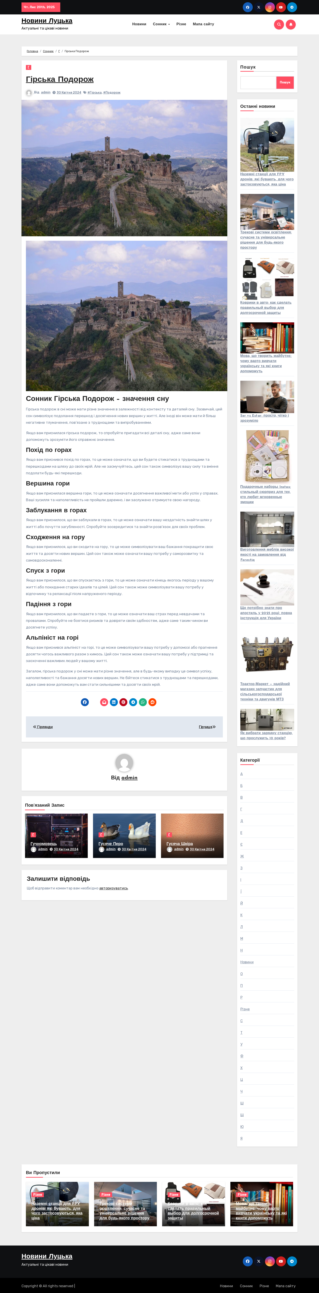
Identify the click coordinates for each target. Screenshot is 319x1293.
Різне (181, 24)
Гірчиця (207, 727)
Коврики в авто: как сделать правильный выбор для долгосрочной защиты (266, 308)
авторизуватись (113, 887)
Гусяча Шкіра (180, 844)
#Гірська (95, 93)
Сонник (160, 24)
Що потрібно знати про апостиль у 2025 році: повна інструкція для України (266, 613)
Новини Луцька (46, 21)
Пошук (248, 67)
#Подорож (112, 93)
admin (46, 92)
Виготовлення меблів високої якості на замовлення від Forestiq (267, 555)
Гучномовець (44, 844)
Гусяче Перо (111, 844)
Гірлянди (43, 727)
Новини (139, 24)
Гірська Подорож (61, 79)
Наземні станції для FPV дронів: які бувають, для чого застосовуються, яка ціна (267, 179)
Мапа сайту (203, 24)
